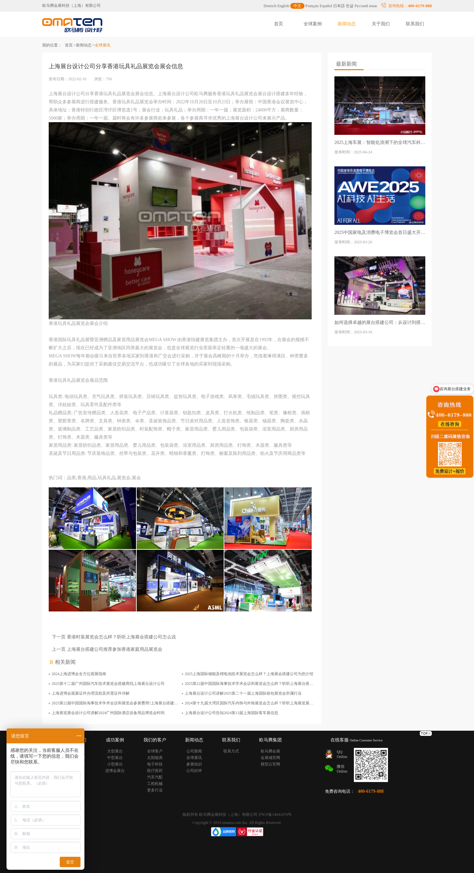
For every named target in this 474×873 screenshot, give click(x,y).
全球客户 (155, 751)
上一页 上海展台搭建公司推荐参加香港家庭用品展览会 (107, 649)
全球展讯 (194, 757)
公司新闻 (194, 751)
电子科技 (155, 764)
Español (326, 6)
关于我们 (381, 23)
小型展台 (115, 764)
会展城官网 (270, 757)
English (283, 6)
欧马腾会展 (270, 751)
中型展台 (115, 757)
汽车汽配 (155, 777)
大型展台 (115, 751)
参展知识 (194, 764)
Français (312, 6)
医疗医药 (155, 770)
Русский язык (366, 6)
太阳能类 (155, 757)
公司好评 (194, 770)
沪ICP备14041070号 (275, 814)
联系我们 (415, 23)
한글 (350, 6)
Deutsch (270, 6)
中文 (297, 6)
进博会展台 (115, 770)
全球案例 (313, 23)
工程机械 (155, 783)
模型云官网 (270, 764)
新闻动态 (347, 23)
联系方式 (231, 751)
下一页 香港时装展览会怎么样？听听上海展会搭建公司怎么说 (114, 637)
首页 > (70, 45)
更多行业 (155, 790)
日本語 (339, 6)
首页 (278, 23)
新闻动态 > (85, 45)
